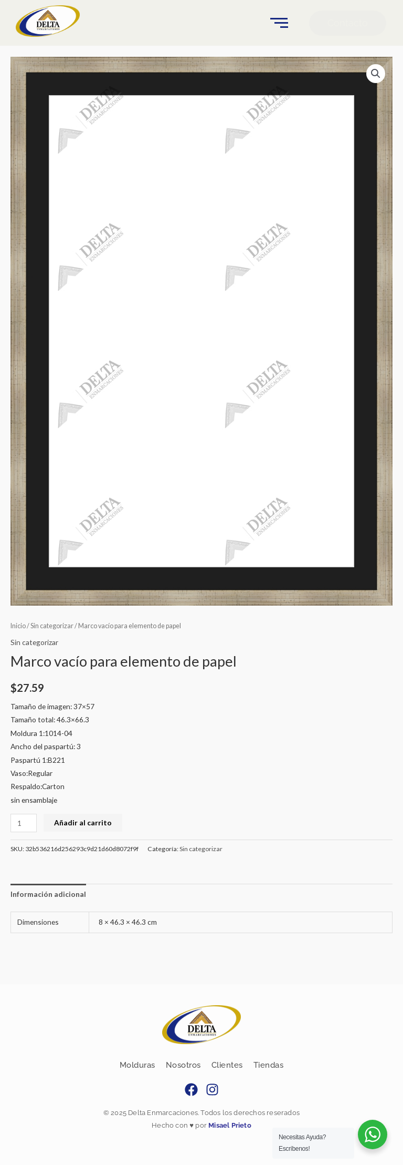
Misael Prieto (229, 1125)
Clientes (227, 1065)
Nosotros (183, 1065)
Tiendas (268, 1065)
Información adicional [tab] (48, 894)
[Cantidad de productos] (23, 823)
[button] (375, 73)
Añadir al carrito (83, 822)
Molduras (137, 1065)
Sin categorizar (51, 626)
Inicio (18, 626)
